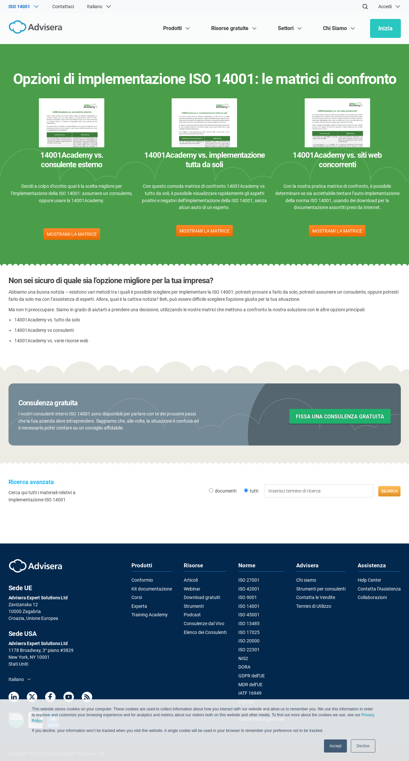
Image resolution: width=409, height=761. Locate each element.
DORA (244, 667)
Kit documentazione (151, 588)
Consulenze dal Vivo (204, 623)
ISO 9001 (247, 597)
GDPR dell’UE (251, 675)
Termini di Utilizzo (313, 606)
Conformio (142, 580)
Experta (139, 606)
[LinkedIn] (14, 698)
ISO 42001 (249, 588)
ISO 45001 (249, 614)
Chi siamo (306, 580)
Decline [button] (362, 746)
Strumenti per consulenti (321, 588)
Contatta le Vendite (315, 597)
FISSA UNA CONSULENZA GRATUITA (340, 416)
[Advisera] (37, 28)
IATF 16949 (250, 692)
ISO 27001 (249, 580)
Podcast (192, 614)
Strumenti (194, 606)
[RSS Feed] (87, 698)
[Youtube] (68, 698)
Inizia (385, 28)
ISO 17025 (249, 632)
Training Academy (149, 614)
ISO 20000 (249, 640)
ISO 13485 (249, 623)
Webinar (192, 588)
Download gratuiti (202, 597)
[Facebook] (50, 698)
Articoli (191, 580)
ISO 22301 (249, 649)
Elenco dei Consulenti (205, 632)
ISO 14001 (249, 606)
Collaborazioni (372, 597)
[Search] (365, 6)
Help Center (369, 580)
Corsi (136, 597)
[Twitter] (32, 698)
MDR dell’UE (250, 684)
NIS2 (243, 658)
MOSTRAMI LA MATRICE (72, 234)
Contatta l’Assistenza (379, 588)
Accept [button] (336, 746)
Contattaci (63, 6)
